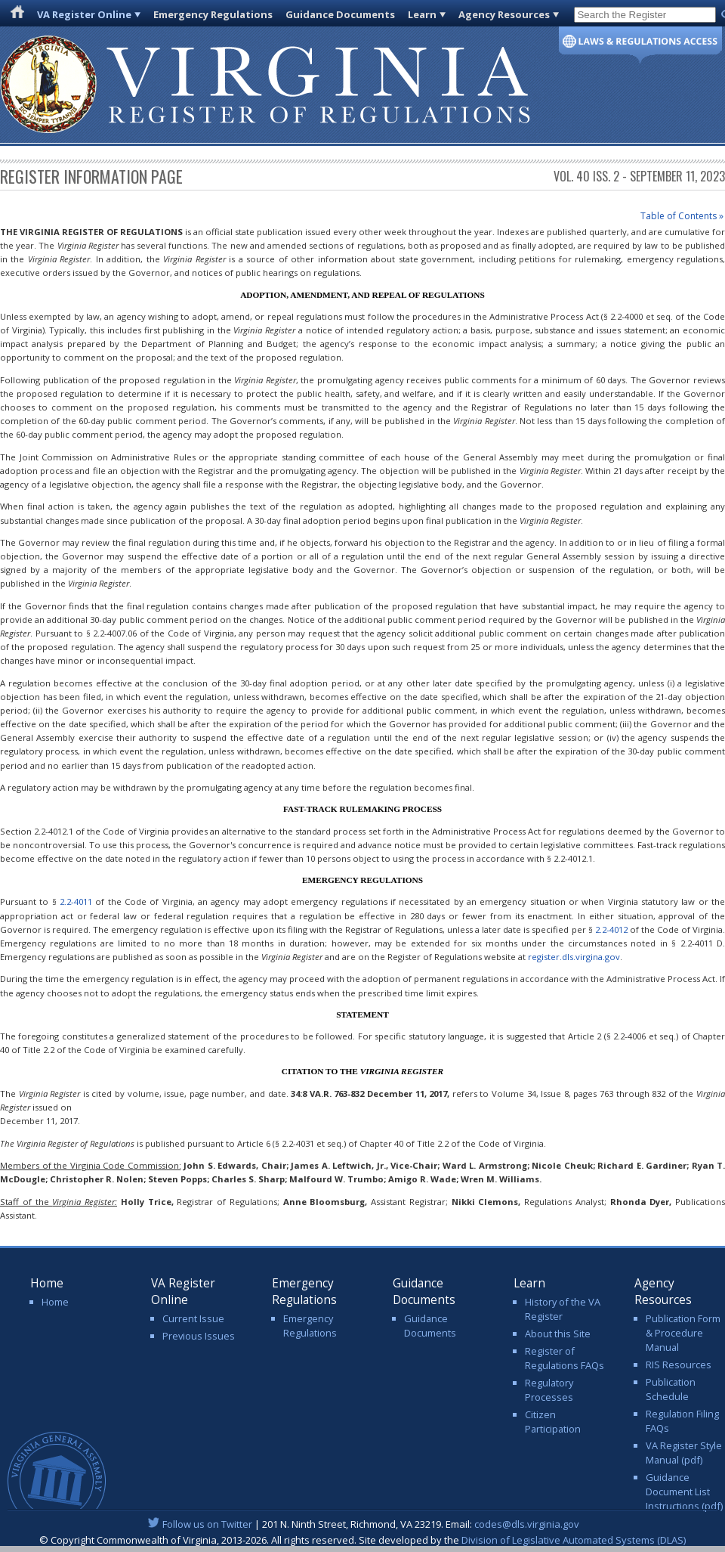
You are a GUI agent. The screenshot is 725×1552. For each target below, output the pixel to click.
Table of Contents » (681, 215)
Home (55, 1302)
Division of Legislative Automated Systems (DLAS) (573, 1540)
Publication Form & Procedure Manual (683, 1333)
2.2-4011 (76, 901)
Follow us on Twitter (207, 1524)
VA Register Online (84, 14)
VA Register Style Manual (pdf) (684, 1453)
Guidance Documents (340, 14)
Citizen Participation (553, 1422)
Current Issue (193, 1318)
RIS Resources (678, 1364)
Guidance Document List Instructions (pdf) (684, 1491)
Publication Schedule (671, 1389)
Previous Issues (198, 1336)
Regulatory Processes (549, 1390)
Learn (422, 14)
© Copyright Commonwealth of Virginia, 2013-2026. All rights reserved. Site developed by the (362, 1540)
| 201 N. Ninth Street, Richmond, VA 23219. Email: (363, 1524)
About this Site (558, 1333)
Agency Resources (504, 14)
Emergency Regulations (213, 14)
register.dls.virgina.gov (574, 956)
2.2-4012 (611, 929)
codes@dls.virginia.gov (526, 1524)
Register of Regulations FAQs (564, 1358)
